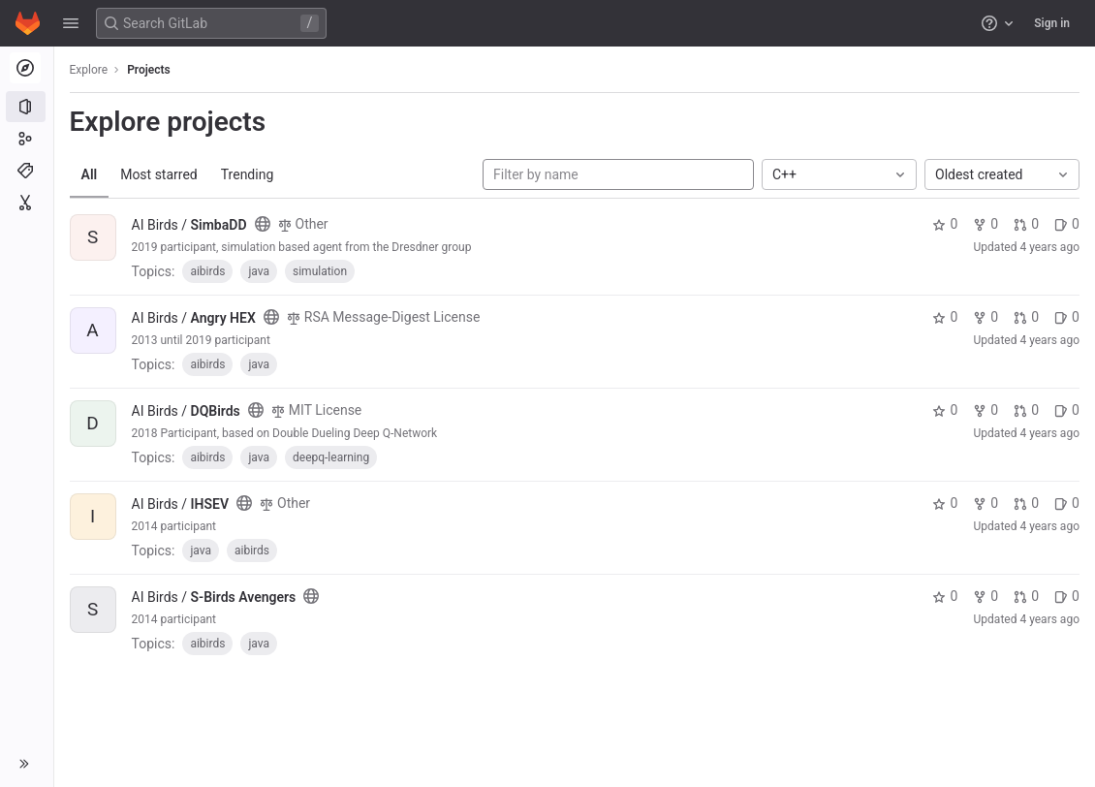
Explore (89, 70)
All (89, 174)
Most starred (160, 174)
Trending (247, 174)
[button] (70, 23)
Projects (150, 70)
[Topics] (27, 170)
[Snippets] (27, 202)
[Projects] (27, 106)
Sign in (1052, 23)
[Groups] (27, 138)
